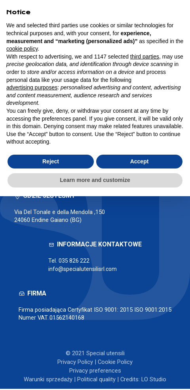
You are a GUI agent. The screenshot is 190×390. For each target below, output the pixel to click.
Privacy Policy (75, 363)
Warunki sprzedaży (48, 380)
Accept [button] (139, 161)
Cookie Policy (115, 363)
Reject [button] (50, 161)
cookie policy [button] (22, 48)
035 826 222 (74, 262)
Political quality (96, 380)
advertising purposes (31, 87)
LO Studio (153, 380)
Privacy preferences (95, 372)
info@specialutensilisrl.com (84, 270)
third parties (144, 56)
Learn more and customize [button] (95, 180)
